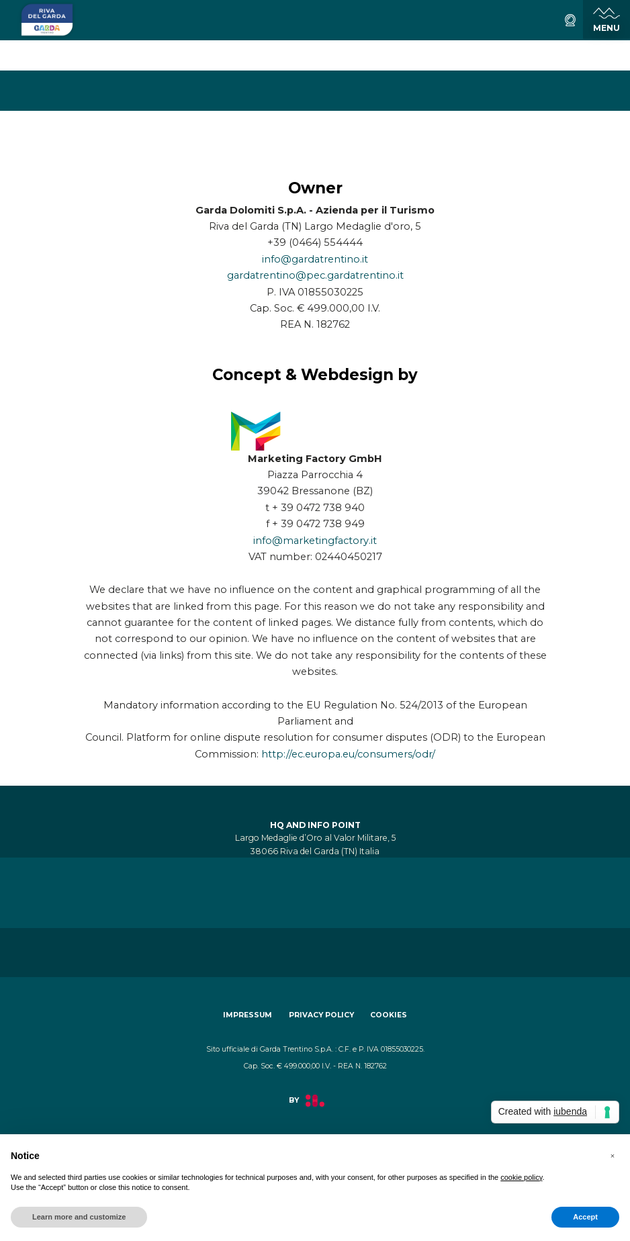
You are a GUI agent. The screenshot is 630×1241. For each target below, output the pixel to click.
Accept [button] (585, 1217)
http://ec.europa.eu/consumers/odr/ (348, 754)
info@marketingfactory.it (315, 541)
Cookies (388, 1015)
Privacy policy (321, 1015)
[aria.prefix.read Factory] (315, 1107)
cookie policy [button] (521, 1177)
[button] (612, 1155)
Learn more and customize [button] (79, 1217)
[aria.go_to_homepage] (47, 20)
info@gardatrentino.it (315, 259)
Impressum (247, 1015)
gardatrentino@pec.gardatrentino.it (315, 275)
